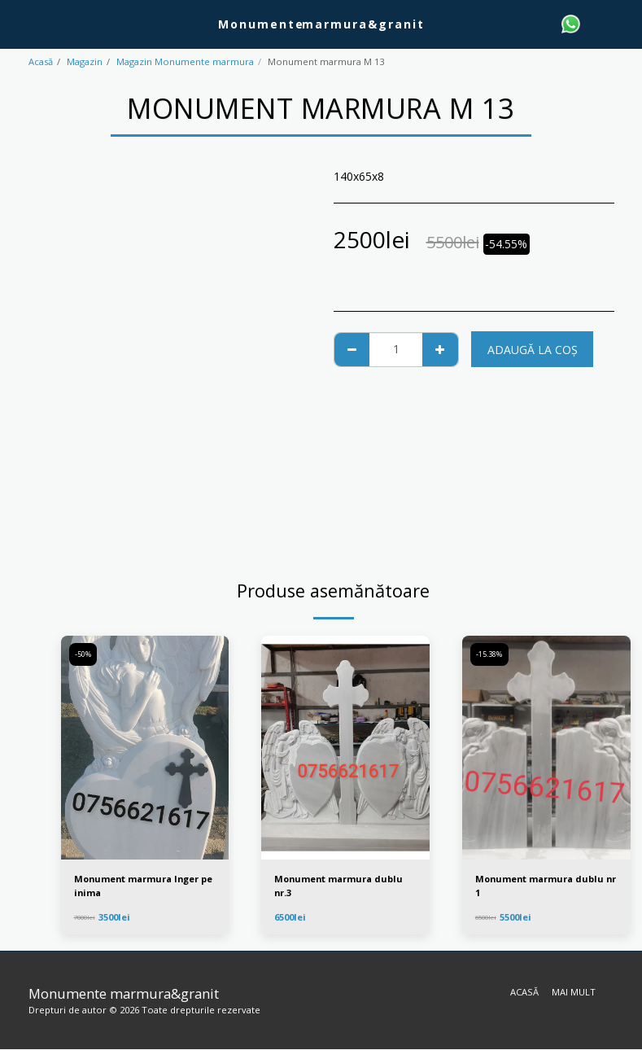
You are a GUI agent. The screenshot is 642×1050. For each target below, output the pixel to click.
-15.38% (490, 655)
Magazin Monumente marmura (185, 61)
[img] (145, 748)
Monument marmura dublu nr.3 (341, 886)
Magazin (85, 61)
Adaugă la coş (532, 349)
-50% (84, 655)
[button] (18, 23)
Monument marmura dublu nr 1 (542, 886)
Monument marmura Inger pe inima (140, 886)
